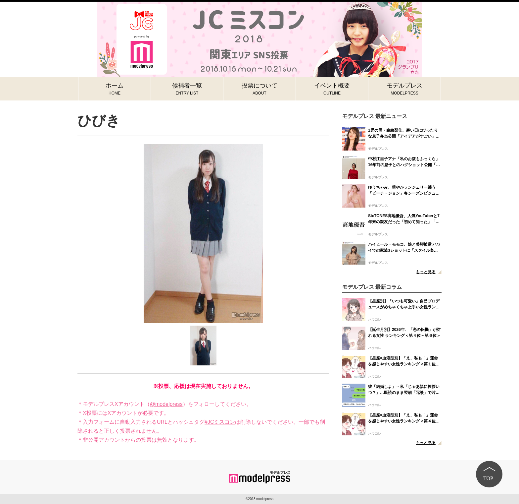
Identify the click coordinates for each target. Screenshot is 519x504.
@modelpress (166, 404)
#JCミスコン (220, 422)
